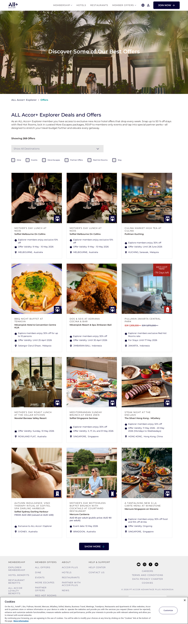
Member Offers (123, 5)
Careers (147, 571)
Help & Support (99, 562)
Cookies (147, 582)
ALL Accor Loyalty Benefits (15, 591)
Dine (38, 572)
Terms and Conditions (147, 575)
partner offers (76, 160)
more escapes (54, 160)
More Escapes (45, 582)
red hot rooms (100, 160)
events (34, 160)
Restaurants (99, 5)
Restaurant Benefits (16, 581)
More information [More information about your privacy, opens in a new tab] (21, 621)
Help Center (97, 567)
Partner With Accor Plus (71, 584)
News (65, 590)
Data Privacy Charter (147, 579)
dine (19, 160)
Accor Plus (70, 567)
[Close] (184, 600)
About (66, 562)
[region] (94, 610)
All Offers (42, 567)
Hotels (81, 5)
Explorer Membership (16, 568)
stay (120, 160)
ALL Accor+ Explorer (24, 100)
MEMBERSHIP (61, 5)
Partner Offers (41, 589)
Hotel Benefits (18, 575)
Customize (168, 610)
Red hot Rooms (46, 595)
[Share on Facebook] (174, 100)
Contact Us (97, 572)
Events (40, 577)
